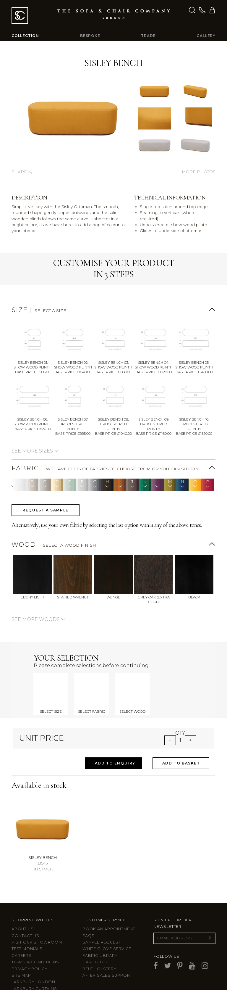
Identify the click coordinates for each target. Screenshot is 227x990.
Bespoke (90, 35)
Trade (148, 35)
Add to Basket (181, 746)
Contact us (25, 919)
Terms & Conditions (35, 945)
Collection (25, 35)
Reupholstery (99, 952)
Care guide (95, 945)
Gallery (206, 35)
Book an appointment (108, 912)
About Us (22, 912)
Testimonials (27, 932)
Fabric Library (100, 938)
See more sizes (35, 451)
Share (22, 171)
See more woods (39, 619)
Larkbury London (33, 965)
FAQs (88, 919)
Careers (22, 938)
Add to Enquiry (115, 746)
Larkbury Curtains (34, 972)
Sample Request (101, 925)
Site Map (21, 958)
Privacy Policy (30, 952)
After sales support (107, 958)
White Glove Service (106, 932)
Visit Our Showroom (37, 925)
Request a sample (45, 510)
